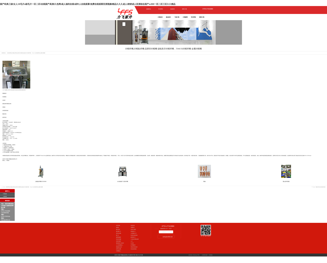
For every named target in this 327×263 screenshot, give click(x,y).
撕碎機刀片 (118, 231)
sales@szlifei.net (168, 237)
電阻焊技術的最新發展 (318, 187)
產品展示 (168, 17)
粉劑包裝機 (118, 249)
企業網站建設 (205, 255)
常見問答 (160, 9)
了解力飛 (176, 17)
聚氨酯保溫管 (119, 247)
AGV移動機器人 (119, 245)
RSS (198, 255)
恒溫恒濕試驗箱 (134, 235)
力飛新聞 (185, 17)
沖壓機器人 (118, 250)
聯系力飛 (184, 9)
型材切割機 (118, 239)
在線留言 (172, 9)
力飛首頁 (160, 17)
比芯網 (132, 243)
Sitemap (195, 255)
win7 (132, 241)
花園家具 (133, 227)
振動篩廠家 (118, 241)
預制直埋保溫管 (134, 247)
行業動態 (5, 193)
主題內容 (190, 255)
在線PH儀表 (133, 229)
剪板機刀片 (133, 231)
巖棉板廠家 (118, 237)
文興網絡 (211, 255)
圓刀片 (117, 235)
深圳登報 (118, 225)
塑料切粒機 (118, 233)
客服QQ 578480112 (167, 231)
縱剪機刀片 (133, 237)
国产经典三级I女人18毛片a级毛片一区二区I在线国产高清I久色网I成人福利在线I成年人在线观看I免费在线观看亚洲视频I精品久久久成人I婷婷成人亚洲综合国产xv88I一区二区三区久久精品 (87, 4)
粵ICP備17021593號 (138, 255)
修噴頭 (117, 227)
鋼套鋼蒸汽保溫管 (120, 243)
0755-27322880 (207, 9)
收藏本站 (148, 9)
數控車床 (118, 229)
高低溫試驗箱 (134, 249)
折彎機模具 (133, 245)
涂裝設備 (133, 225)
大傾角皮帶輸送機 (134, 239)
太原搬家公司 (134, 233)
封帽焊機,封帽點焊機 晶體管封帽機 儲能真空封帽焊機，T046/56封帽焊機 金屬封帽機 (22, 187)
